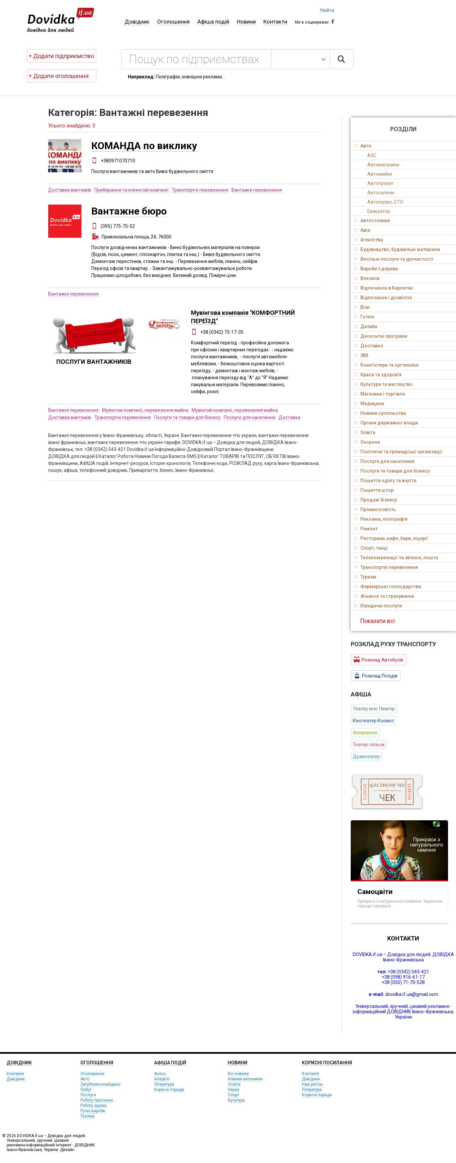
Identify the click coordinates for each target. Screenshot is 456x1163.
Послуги (88, 1095)
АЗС (371, 155)
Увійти (327, 10)
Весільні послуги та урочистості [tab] (393, 259)
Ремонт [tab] (366, 528)
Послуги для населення (249, 417)
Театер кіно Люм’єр (374, 708)
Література (164, 1084)
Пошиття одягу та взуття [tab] (385, 480)
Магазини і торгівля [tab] (379, 394)
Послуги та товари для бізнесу (187, 417)
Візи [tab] (362, 307)
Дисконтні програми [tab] (380, 336)
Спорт (233, 1095)
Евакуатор (378, 211)
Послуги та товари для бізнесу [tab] (392, 471)
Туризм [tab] (365, 577)
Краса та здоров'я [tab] (378, 374)
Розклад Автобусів (378, 660)
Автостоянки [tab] (372, 220)
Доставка (289, 417)
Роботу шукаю (93, 1105)
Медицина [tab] (369, 403)
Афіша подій (213, 21)
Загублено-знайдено (100, 1084)
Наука (233, 1089)
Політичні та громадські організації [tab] (398, 451)
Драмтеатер (366, 756)
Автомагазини (383, 164)
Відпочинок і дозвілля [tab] (383, 297)
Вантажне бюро (129, 211)
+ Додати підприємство (61, 55)
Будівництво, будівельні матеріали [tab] (397, 249)
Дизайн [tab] (365, 326)
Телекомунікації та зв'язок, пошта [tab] (396, 557)
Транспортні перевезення (200, 190)
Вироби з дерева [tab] (376, 268)
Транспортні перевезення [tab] (386, 567)
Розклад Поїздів (376, 675)
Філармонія (365, 732)
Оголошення (173, 21)
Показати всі (377, 620)
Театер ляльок (369, 744)
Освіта (234, 1084)
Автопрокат (380, 183)
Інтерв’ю (161, 1079)
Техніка (87, 1116)
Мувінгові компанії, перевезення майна (145, 410)
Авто (84, 1079)
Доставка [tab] (368, 345)
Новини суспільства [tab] (380, 413)
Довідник (137, 21)
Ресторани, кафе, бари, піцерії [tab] (391, 538)
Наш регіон (312, 1084)
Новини (246, 21)
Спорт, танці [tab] (371, 548)
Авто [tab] (362, 145)
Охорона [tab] (367, 442)
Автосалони (380, 192)
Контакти (275, 21)
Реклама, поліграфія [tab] (381, 519)
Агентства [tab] (368, 239)
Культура (236, 1100)
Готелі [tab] (364, 316)
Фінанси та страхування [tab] (384, 596)
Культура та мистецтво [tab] (383, 384)
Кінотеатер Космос (373, 720)
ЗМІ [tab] (361, 355)
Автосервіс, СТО (385, 202)
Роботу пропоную (96, 1100)
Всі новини (238, 1073)
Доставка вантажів (69, 190)
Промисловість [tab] (375, 509)
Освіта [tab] (364, 432)
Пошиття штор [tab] (374, 490)
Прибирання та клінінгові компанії (131, 190)
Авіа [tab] (362, 230)
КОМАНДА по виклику (144, 145)
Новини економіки (245, 1079)
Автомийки (379, 174)
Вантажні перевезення (256, 190)
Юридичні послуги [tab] (378, 605)
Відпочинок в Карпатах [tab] (383, 288)
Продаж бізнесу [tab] (375, 499)
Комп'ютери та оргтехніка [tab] (386, 365)
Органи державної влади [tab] (386, 422)
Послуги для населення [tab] (384, 461)
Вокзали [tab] (367, 278)
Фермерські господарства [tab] (387, 586)
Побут (85, 1089)
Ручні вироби (92, 1111)
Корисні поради (169, 1089)
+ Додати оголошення (59, 75)
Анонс (160, 1073)
